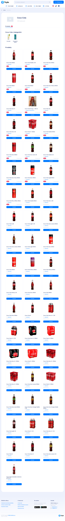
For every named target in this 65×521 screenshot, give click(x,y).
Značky (4, 10)
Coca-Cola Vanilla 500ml (49, 131)
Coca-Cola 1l (28, 315)
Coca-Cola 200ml (10, 62)
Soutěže (28, 6)
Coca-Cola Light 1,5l (11, 431)
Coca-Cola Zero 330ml (11, 154)
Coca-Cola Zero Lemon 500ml (50, 223)
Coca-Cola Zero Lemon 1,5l (49, 454)
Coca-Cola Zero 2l (29, 454)
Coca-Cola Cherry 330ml (31, 269)
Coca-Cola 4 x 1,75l (11, 338)
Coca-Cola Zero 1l (10, 108)
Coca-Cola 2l (9, 454)
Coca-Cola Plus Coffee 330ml (13, 200)
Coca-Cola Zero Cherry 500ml (50, 85)
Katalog (19, 6)
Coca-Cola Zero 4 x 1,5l (48, 431)
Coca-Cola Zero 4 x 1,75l (49, 315)
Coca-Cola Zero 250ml (48, 246)
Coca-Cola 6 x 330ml (30, 361)
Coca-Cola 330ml (47, 292)
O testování (20, 503)
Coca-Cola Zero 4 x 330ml (31, 338)
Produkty (9, 26)
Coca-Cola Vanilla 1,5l (48, 154)
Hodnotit (14, 68)
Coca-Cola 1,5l (46, 108)
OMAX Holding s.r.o (11, 515)
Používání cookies (4, 506)
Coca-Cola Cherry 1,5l (11, 292)
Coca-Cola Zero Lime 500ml (13, 407)
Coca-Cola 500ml (29, 85)
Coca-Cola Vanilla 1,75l (30, 62)
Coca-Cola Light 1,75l (30, 223)
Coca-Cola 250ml (10, 269)
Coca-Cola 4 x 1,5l (29, 431)
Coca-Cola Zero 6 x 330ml (12, 361)
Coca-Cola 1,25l (10, 223)
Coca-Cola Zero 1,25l (48, 200)
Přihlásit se (58, 2)
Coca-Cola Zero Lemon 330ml (13, 246)
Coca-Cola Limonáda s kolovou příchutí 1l (13, 477)
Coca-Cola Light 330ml (30, 246)
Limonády (9, 64)
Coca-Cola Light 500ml (48, 177)
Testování (9, 6)
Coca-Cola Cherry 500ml (49, 269)
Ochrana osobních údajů (5, 504)
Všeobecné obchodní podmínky (7, 503)
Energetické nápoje (30, 110)
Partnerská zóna (21, 508)
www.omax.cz (54, 506)
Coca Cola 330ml (10, 85)
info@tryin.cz (54, 508)
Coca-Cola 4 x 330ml (30, 131)
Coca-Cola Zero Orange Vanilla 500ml (50, 407)
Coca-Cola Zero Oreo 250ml (13, 177)
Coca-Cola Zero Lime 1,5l (31, 154)
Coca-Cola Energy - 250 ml (31, 108)
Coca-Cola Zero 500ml (48, 62)
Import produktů (21, 506)
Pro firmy (37, 6)
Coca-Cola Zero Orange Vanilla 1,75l (32, 407)
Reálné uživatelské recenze (23, 504)
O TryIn (46, 6)
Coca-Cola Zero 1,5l (11, 131)
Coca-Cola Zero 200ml (30, 292)
